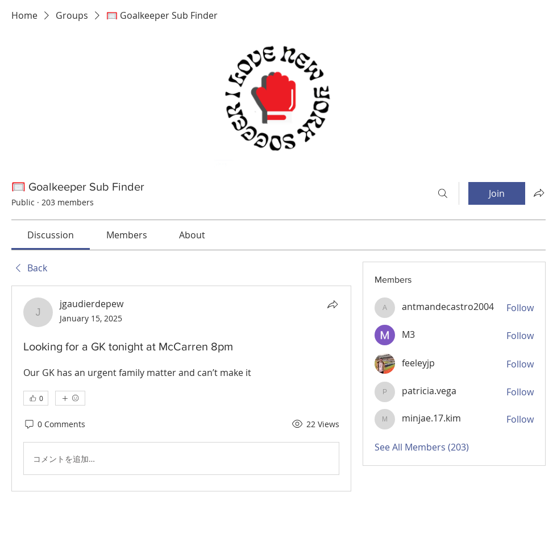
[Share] (332, 304)
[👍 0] (35, 398)
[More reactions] (70, 398)
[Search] (443, 193)
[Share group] (539, 193)
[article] (181, 388)
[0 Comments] (54, 424)
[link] (50, 235)
